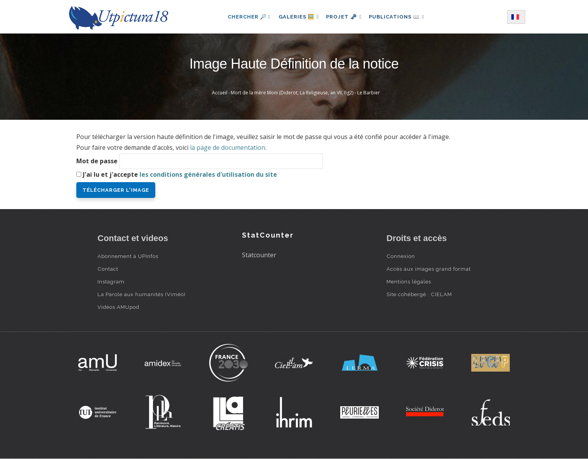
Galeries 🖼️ (296, 17)
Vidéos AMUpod (118, 307)
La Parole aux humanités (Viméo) (141, 294)
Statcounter (259, 255)
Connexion (400, 256)
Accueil (219, 92)
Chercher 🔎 (245, 17)
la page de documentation (227, 147)
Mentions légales (408, 281)
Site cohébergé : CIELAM (419, 294)
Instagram (110, 281)
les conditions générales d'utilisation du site (208, 174)
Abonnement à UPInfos (127, 256)
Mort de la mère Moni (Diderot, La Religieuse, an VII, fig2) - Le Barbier (305, 92)
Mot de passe (97, 161)
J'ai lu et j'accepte (180, 174)
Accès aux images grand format (428, 269)
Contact (107, 269)
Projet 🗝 (344, 17)
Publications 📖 (399, 17)
